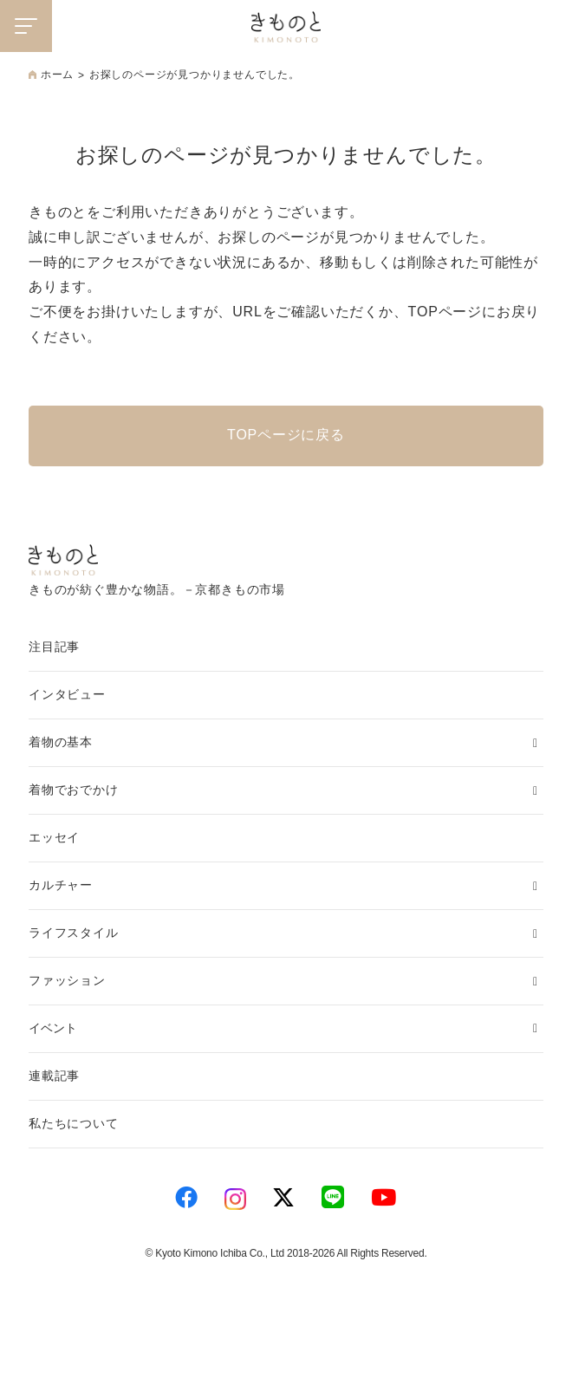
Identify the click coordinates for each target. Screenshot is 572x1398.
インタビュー (67, 694)
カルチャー (61, 885)
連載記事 (54, 1076)
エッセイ (54, 837)
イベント (53, 1028)
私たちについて (74, 1123)
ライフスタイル (74, 933)
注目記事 (54, 646)
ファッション (67, 980)
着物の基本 (61, 742)
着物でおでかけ (74, 790)
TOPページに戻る (286, 434)
